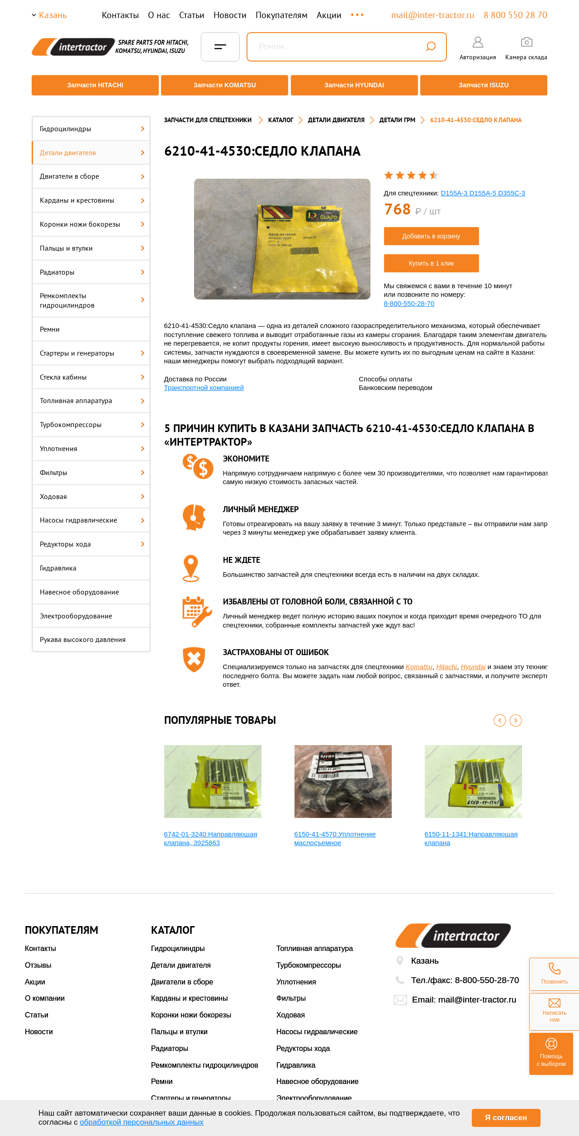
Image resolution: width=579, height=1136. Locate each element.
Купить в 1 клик (431, 256)
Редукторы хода (92, 537)
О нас (159, 15)
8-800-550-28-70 (409, 296)
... (358, 10)
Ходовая (92, 489)
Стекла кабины (92, 370)
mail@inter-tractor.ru (433, 15)
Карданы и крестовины (92, 193)
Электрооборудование (76, 608)
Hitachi (446, 660)
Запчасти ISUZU (486, 85)
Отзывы (38, 958)
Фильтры (92, 465)
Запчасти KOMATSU (223, 85)
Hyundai (473, 660)
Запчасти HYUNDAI (355, 85)
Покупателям (282, 15)
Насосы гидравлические (92, 513)
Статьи (191, 15)
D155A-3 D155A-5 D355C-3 (483, 186)
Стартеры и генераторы (92, 346)
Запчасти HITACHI (93, 85)
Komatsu (419, 660)
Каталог (280, 113)
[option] (282, 232)
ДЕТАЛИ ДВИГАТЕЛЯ (336, 113)
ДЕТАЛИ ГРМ (397, 113)
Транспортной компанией (204, 381)
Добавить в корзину (431, 229)
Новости (230, 15)
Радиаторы (92, 265)
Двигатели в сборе (92, 169)
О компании (45, 992)
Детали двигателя (92, 145)
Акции (329, 15)
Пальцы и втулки (92, 241)
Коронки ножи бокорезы (92, 217)
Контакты (120, 15)
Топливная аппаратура (92, 394)
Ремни (50, 322)
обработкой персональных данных (142, 1122)
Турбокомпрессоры (92, 417)
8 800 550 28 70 (515, 15)
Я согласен (506, 1117)
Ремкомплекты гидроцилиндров (92, 294)
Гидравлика (58, 561)
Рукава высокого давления (83, 632)
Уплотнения (92, 441)
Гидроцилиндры (92, 121)
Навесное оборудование (79, 584)
